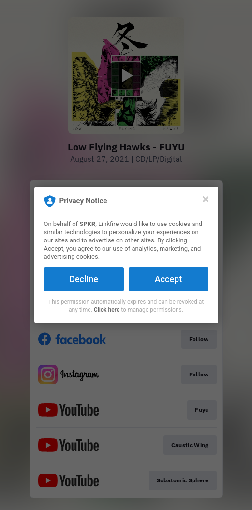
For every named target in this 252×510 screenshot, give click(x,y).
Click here (106, 309)
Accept (168, 279)
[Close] (205, 199)
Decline (83, 279)
